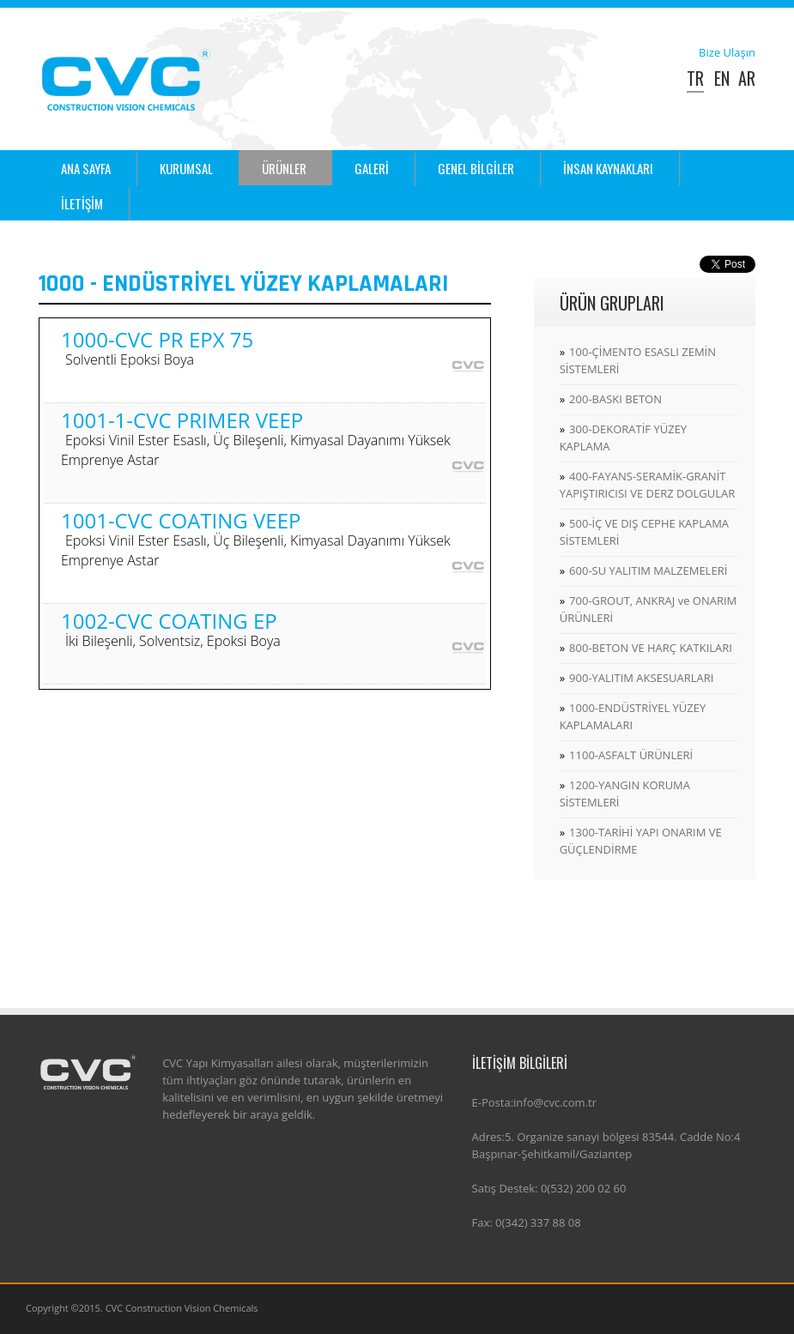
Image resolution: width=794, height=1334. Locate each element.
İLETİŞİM (82, 203)
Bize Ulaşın (727, 52)
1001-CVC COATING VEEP (256, 538)
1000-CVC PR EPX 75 (157, 348)
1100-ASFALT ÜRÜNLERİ (631, 755)
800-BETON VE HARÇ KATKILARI (650, 647)
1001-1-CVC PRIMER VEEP (256, 438)
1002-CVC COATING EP (171, 629)
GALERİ (372, 168)
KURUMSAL (186, 168)
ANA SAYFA (86, 168)
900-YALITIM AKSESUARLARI (641, 677)
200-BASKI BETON (615, 399)
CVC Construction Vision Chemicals (182, 1307)
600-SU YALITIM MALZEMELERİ (648, 570)
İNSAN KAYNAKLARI (608, 168)
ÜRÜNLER (284, 168)
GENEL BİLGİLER (476, 168)
